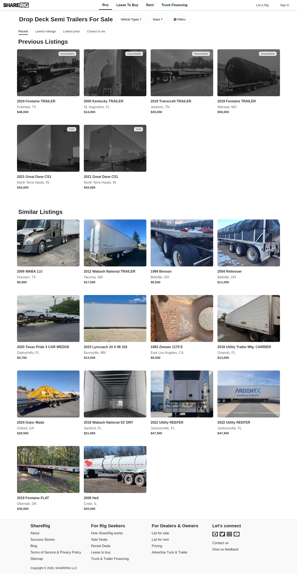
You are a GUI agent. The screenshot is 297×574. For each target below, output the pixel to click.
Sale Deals (99, 539)
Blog (33, 546)
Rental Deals (101, 546)
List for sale (160, 533)
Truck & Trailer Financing (110, 559)
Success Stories (42, 539)
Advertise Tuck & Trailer (170, 552)
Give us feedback (225, 549)
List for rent (160, 539)
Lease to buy (101, 552)
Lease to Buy (127, 5)
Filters (180, 19)
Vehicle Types (130, 19)
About (34, 533)
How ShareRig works (107, 533)
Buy (105, 5)
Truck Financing (174, 5)
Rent (150, 5)
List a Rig (262, 5)
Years (156, 19)
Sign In (284, 5)
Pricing (157, 546)
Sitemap (36, 559)
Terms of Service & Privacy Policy (55, 552)
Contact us (220, 543)
